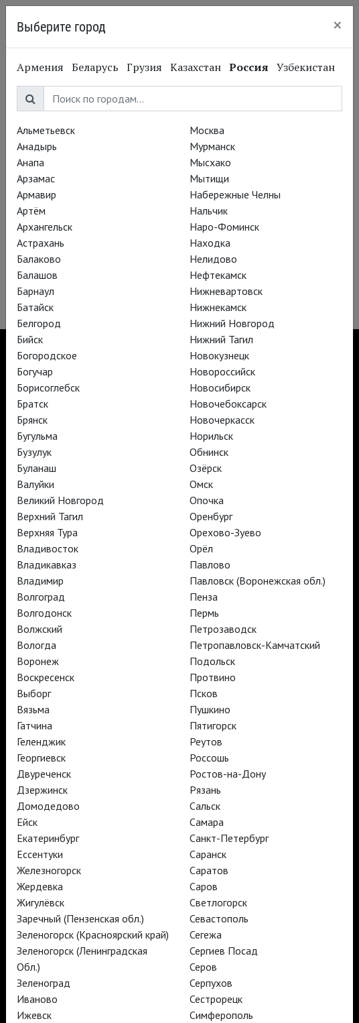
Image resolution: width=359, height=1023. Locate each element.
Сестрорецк (216, 999)
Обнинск (209, 452)
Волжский (39, 629)
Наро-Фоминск (224, 226)
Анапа (30, 162)
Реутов (206, 741)
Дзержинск (42, 789)
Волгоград (41, 596)
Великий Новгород (60, 500)
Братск (32, 403)
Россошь (209, 757)
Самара (207, 822)
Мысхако (210, 162)
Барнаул (35, 291)
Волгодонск (44, 612)
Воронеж (38, 661)
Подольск (212, 661)
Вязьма (33, 709)
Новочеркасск (222, 419)
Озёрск (206, 468)
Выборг (34, 693)
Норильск (211, 435)
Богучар (35, 371)
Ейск (27, 822)
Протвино (213, 677)
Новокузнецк (219, 355)
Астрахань (40, 242)
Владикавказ (46, 564)
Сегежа (206, 934)
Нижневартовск (226, 291)
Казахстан (195, 67)
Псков (204, 693)
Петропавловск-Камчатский (255, 645)
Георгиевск (41, 757)
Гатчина (34, 725)
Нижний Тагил (221, 339)
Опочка (207, 500)
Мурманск (212, 146)
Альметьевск (46, 130)
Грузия (144, 67)
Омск (201, 484)
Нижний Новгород (232, 323)
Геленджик (41, 741)
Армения (40, 67)
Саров (204, 886)
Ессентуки (40, 854)
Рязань (205, 789)
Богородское (47, 355)
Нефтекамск (218, 275)
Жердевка (40, 886)
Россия (249, 67)
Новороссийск (222, 371)
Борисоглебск (48, 387)
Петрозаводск (223, 629)
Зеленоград (43, 982)
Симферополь (221, 1015)
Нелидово (213, 258)
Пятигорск (213, 725)
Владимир (40, 580)
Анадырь (37, 146)
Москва (207, 130)
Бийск (30, 339)
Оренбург (211, 516)
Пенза (204, 596)
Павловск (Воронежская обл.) (258, 580)
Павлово (210, 564)
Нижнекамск (218, 307)
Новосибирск (220, 387)
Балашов (37, 275)
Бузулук (34, 452)
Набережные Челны (235, 194)
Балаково (39, 258)
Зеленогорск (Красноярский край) (93, 934)
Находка (210, 242)
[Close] (337, 25)
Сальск (205, 806)
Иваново (37, 999)
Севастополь (219, 918)
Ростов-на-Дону (228, 773)
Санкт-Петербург (229, 838)
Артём (31, 210)
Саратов (209, 870)
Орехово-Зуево (225, 532)
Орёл (201, 548)
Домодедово (48, 806)
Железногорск (49, 870)
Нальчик (209, 210)
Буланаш (36, 468)
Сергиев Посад (224, 950)
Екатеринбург (48, 838)
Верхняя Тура (47, 532)
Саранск (208, 854)
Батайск (35, 307)
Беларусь (95, 67)
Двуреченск (44, 773)
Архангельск (44, 226)
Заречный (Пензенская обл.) (80, 918)
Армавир (36, 194)
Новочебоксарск (228, 403)
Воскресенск (45, 677)
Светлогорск (218, 902)
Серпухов (211, 982)
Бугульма (37, 435)
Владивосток (47, 548)
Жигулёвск (40, 902)
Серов (203, 966)
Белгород (39, 323)
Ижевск (34, 1015)
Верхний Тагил (50, 516)
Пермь (204, 612)
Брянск (32, 419)
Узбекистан (306, 67)
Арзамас (36, 178)
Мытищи (209, 178)
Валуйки (35, 484)
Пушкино (210, 709)
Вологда (36, 645)
